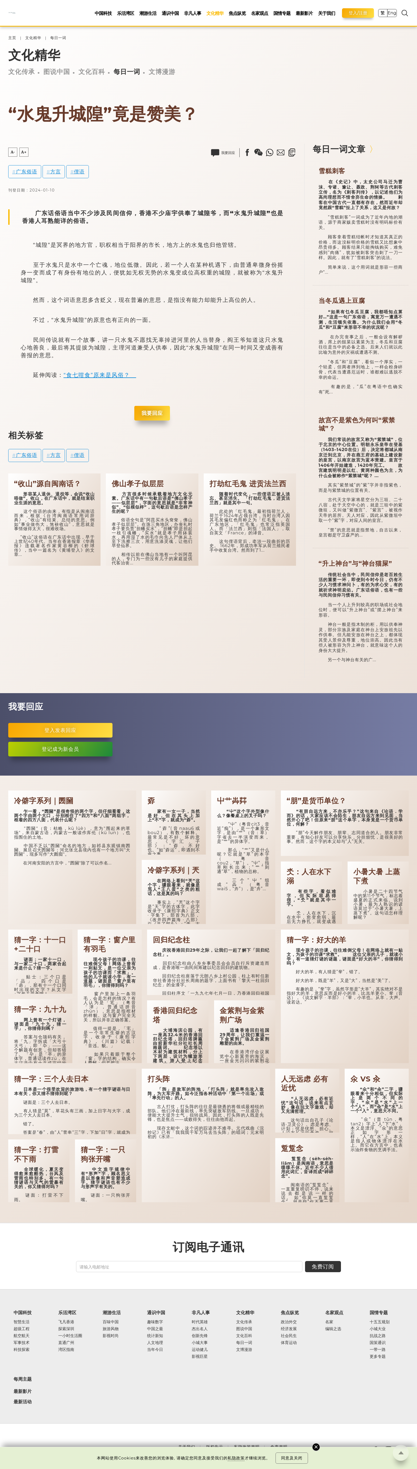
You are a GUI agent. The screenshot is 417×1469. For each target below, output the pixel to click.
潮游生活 (147, 13)
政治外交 (289, 1322)
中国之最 (155, 1329)
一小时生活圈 (70, 1336)
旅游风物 (111, 1329)
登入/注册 (358, 12)
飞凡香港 (66, 1322)
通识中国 (170, 13)
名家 (329, 1322)
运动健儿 (200, 1349)
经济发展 (289, 1329)
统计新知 (155, 1336)
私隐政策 (236, 1457)
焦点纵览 (237, 13)
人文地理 (155, 1343)
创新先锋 (200, 1336)
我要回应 (152, 413)
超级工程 (22, 1329)
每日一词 (58, 38)
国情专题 (281, 13)
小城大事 (200, 1343)
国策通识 (378, 1343)
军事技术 (22, 1343)
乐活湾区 (125, 13)
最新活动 (23, 1401)
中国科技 (103, 13)
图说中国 (56, 72)
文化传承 (21, 72)
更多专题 (378, 1356)
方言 (55, 172)
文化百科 (91, 72)
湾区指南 (66, 1349)
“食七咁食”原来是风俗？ (100, 374)
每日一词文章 (339, 149)
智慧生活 (22, 1322)
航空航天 (22, 1336)
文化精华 (214, 13)
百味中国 (111, 1322)
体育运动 (289, 1343)
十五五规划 (380, 1322)
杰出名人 (200, 1329)
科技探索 (22, 1349)
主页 (12, 38)
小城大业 (378, 1329)
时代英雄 (200, 1322)
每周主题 (23, 1379)
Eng (391, 12)
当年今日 (155, 1349)
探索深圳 (66, 1329)
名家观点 (259, 13)
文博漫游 (162, 72)
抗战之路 (378, 1336)
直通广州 (66, 1343)
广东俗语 (26, 172)
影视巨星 (200, 1356)
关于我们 (326, 13)
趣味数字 (155, 1322)
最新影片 (304, 13)
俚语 (79, 172)
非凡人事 (192, 13)
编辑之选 (333, 1329)
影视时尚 (111, 1336)
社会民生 (289, 1336)
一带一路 (378, 1349)
